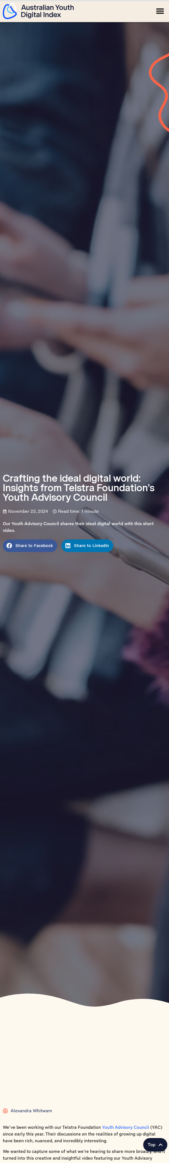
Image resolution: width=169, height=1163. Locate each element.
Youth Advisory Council (125, 1131)
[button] (160, 10)
